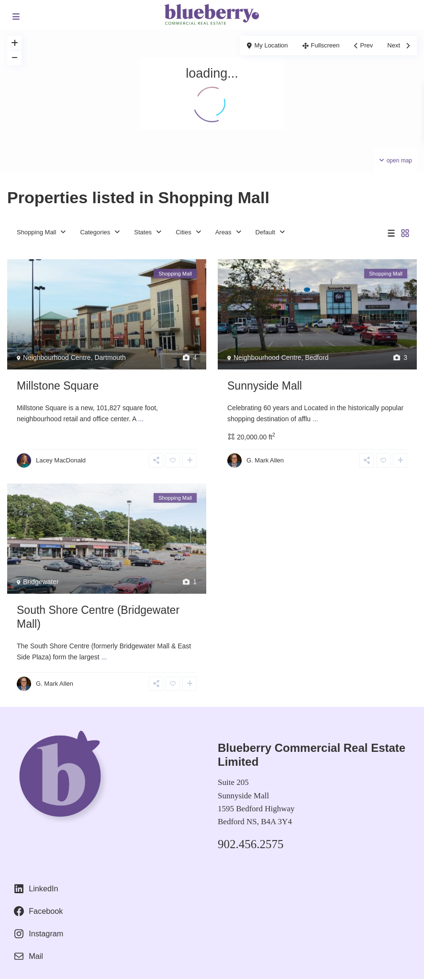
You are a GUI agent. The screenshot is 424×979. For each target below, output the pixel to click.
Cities (183, 232)
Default (265, 232)
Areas (223, 232)
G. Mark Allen (265, 460)
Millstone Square (58, 386)
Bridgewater (41, 582)
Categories (95, 232)
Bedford (316, 357)
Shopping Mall (36, 232)
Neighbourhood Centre (57, 357)
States (143, 232)
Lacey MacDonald (61, 460)
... (141, 419)
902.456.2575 (251, 844)
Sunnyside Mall (264, 386)
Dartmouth (109, 357)
